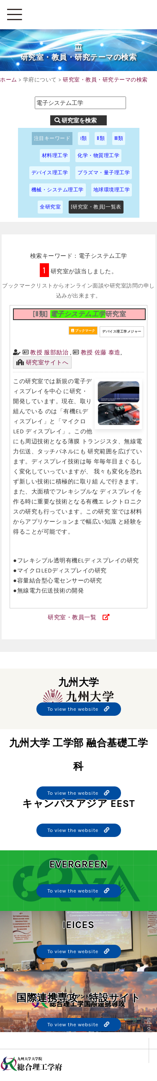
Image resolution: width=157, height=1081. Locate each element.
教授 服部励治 (49, 352)
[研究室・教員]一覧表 (96, 207)
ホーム (8, 79)
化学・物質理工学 (98, 155)
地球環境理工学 (111, 190)
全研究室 (50, 207)
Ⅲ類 (118, 138)
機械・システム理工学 (57, 190)
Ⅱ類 (101, 138)
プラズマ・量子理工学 (103, 173)
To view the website (78, 709)
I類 (83, 138)
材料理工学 (55, 155)
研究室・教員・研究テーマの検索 (105, 79)
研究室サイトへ (47, 362)
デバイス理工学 (49, 173)
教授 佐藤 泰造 (101, 352)
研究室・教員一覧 (72, 617)
